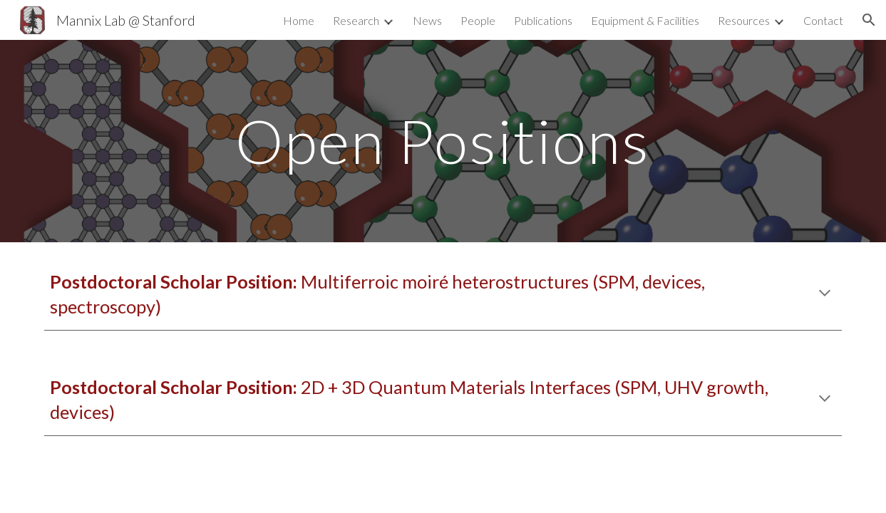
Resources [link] (744, 20)
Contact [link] (823, 20)
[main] (442, 141)
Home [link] (298, 20)
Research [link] (356, 20)
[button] (869, 20)
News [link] (427, 20)
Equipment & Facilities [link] (645, 20)
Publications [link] (543, 20)
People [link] (477, 20)
